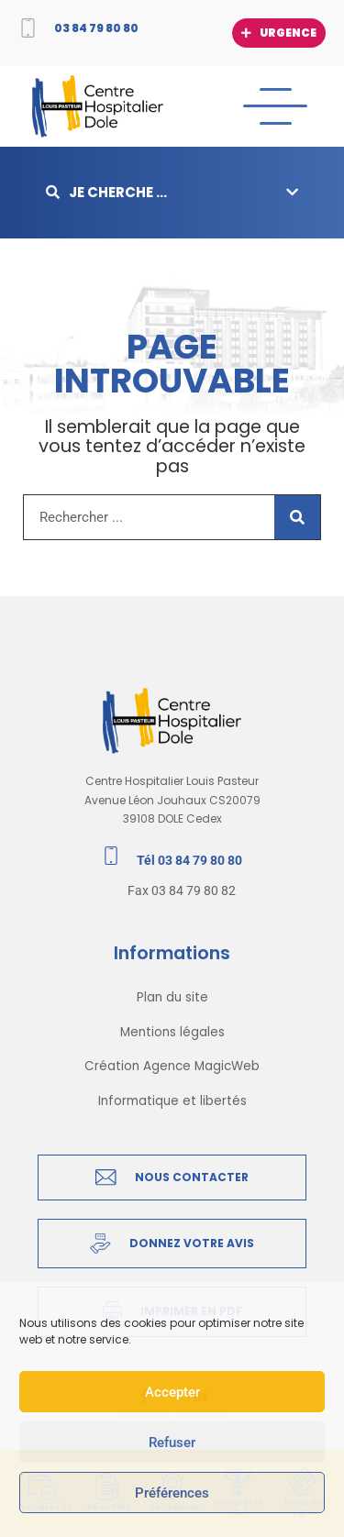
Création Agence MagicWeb (172, 1066)
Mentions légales (172, 1032)
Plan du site (172, 997)
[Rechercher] (297, 517)
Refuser (172, 1442)
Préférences (172, 1493)
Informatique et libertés (172, 1101)
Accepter (172, 1392)
